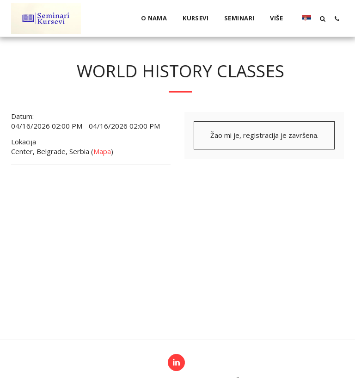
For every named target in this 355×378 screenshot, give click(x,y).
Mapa (102, 151)
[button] (322, 18)
